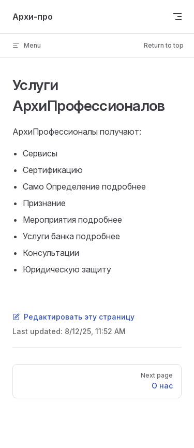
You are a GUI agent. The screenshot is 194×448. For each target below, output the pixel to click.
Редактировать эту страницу (73, 316)
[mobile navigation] (177, 16)
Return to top (164, 45)
